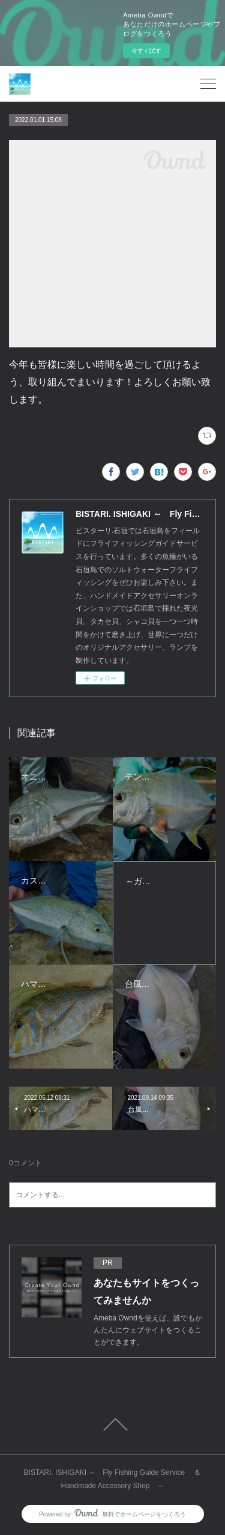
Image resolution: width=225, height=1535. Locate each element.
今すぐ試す (146, 50)
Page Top (112, 1424)
